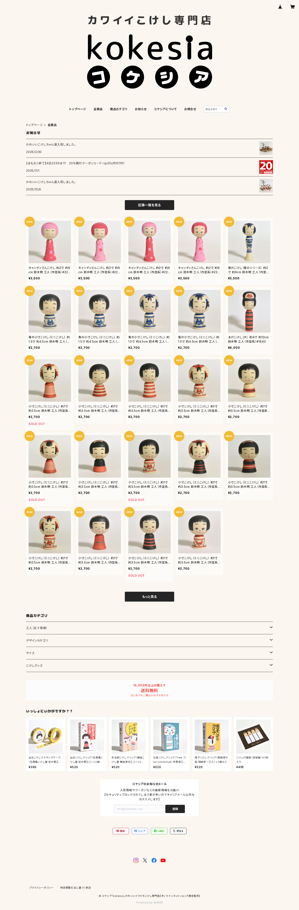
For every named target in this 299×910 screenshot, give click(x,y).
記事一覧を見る (149, 205)
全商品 (98, 109)
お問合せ (190, 109)
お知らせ (140, 109)
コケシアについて (165, 109)
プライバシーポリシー (41, 887)
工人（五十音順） (37, 628)
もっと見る (149, 597)
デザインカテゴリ (37, 640)
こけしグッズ (34, 665)
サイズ (30, 653)
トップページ (77, 109)
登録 (175, 809)
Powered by (149, 902)
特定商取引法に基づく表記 (75, 887)
